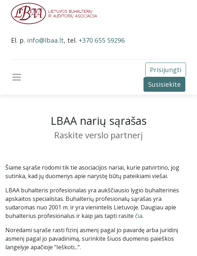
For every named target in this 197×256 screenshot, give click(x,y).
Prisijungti (165, 69)
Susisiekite (164, 84)
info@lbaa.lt (45, 40)
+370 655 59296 (102, 40)
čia (138, 216)
